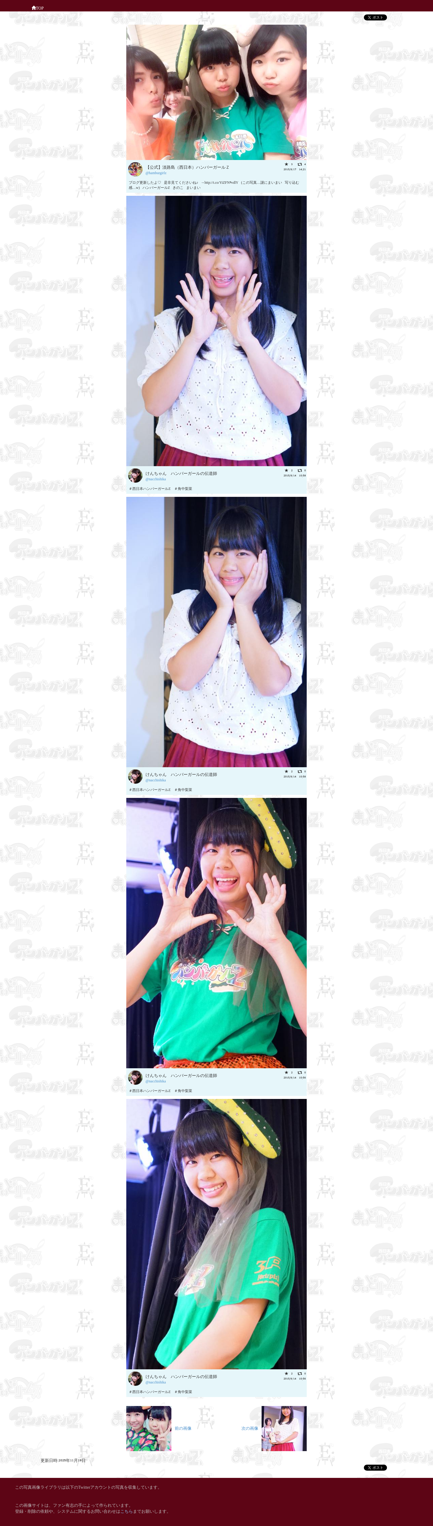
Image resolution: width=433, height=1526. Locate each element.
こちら (126, 1511)
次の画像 (274, 1428)
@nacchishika (156, 478)
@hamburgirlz (156, 172)
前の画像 (159, 1428)
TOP (38, 7)
